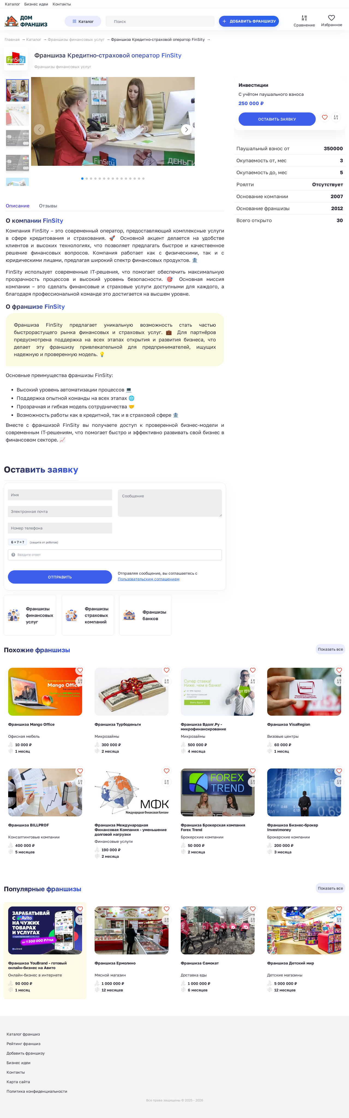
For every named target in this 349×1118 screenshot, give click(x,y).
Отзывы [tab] (48, 206)
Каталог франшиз (23, 1034)
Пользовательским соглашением (148, 579)
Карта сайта (18, 1081)
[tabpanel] (115, 329)
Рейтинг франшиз (23, 1043)
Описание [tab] (17, 206)
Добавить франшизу (26, 1053)
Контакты (62, 4)
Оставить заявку (277, 119)
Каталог (12, 4)
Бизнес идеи (36, 4)
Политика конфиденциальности (37, 1091)
